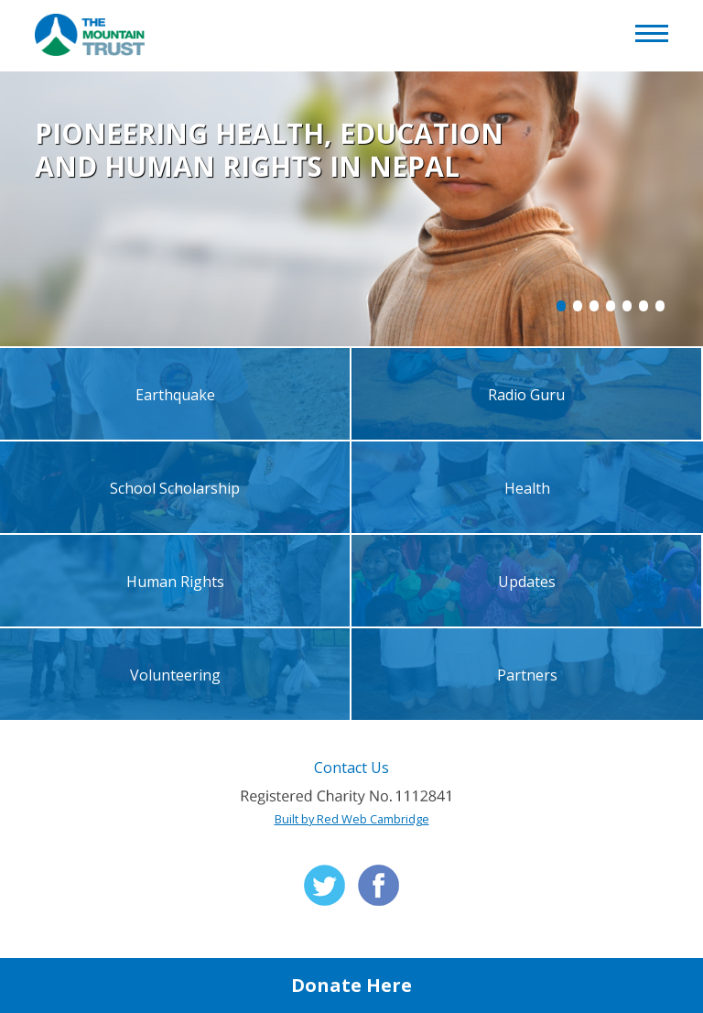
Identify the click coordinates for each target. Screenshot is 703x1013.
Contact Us (351, 767)
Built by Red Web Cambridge (352, 819)
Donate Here (351, 985)
